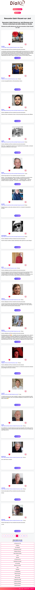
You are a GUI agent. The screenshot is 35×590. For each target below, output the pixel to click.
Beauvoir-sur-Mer (17, 565)
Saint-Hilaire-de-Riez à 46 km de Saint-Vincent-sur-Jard (11, 425)
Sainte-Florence (17, 585)
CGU (22, 588)
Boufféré (17, 569)
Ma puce (3, 77)
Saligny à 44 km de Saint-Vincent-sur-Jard (9, 362)
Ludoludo (3, 487)
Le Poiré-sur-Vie (17, 559)
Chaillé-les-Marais (17, 583)
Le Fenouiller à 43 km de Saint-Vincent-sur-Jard (10, 47)
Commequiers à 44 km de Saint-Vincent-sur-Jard (10, 299)
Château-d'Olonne (17, 551)
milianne (3, 298)
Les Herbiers (17, 547)
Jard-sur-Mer (17, 575)
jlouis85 (2, 204)
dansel (2, 172)
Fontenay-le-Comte (17, 549)
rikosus (2, 109)
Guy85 (2, 424)
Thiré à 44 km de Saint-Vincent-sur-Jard (9, 268)
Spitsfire (3, 330)
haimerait (3, 519)
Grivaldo (3, 46)
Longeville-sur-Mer (17, 579)
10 (23, 535)
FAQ (20, 588)
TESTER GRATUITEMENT (17, 9)
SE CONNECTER (17, 12)
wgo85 (2, 140)
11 (26, 535)
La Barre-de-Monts (17, 581)
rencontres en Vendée (18, 541)
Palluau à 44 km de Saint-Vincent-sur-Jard (9, 78)
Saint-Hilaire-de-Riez (17, 553)
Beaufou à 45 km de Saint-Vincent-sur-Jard (9, 394)
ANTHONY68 (3, 235)
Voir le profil (17, 57)
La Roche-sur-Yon (17, 543)
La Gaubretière (17, 571)
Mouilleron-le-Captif (17, 561)
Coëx (18, 567)
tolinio (2, 267)
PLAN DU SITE (27, 588)
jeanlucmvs (3, 456)
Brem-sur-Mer (17, 577)
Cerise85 (3, 361)
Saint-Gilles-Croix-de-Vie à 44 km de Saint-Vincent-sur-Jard (12, 110)
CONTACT (32, 588)
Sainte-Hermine (18, 573)
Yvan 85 (2, 393)
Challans (17, 545)
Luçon (17, 555)
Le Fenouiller (17, 563)
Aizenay (17, 557)
